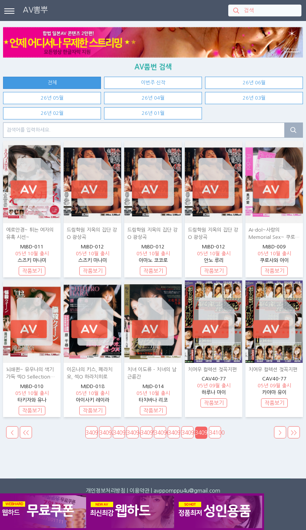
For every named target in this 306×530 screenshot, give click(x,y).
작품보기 (32, 271)
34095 (146, 432)
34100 (215, 432)
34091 (92, 432)
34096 (160, 432)
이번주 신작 (153, 82)
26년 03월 (254, 97)
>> (294, 432)
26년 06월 (254, 82)
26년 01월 (153, 113)
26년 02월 (52, 113)
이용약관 (139, 490)
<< (26, 432)
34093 (119, 432)
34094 (133, 432)
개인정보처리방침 (105, 490)
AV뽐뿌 (35, 10)
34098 (188, 432)
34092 (105, 432)
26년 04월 (153, 97)
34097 (174, 432)
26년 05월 (52, 97)
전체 (52, 82)
